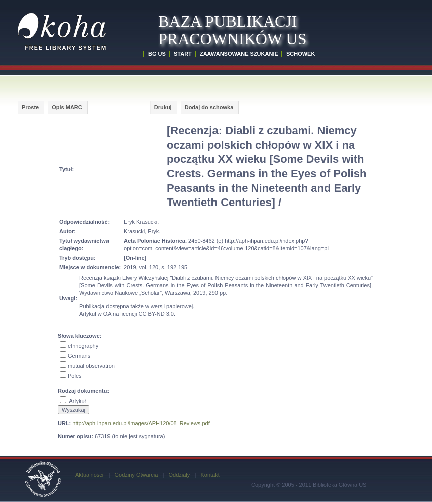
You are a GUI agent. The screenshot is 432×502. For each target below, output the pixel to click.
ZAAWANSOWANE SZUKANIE (239, 54)
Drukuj (163, 107)
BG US (157, 54)
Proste (30, 107)
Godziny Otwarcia (136, 475)
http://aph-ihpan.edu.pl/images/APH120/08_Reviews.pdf (140, 423)
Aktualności (89, 475)
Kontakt (209, 475)
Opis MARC (67, 107)
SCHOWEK (300, 54)
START (183, 54)
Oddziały (179, 475)
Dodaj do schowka (209, 107)
